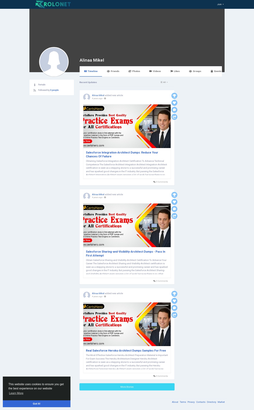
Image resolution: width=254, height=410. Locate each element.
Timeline (91, 71)
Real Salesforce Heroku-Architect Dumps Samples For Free (126, 350)
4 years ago (97, 98)
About (175, 402)
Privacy (191, 402)
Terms (183, 402)
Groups (195, 71)
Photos (134, 71)
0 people (54, 90)
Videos (155, 71)
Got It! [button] (36, 403)
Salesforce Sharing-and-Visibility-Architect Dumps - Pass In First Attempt (125, 253)
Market (221, 402)
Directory (212, 402)
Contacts (201, 402)
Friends (113, 71)
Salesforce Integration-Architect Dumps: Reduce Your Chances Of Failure (122, 154)
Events (215, 71)
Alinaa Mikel (92, 60)
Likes (175, 71)
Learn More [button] (16, 393)
